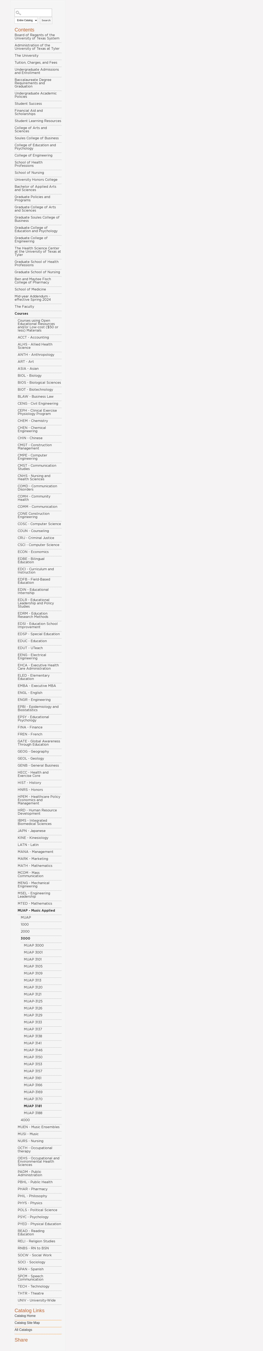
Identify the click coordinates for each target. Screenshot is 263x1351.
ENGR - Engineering (34, 699)
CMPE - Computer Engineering (32, 457)
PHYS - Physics (30, 1203)
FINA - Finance (30, 727)
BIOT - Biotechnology (35, 389)
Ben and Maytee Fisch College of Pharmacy (33, 281)
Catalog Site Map (27, 1323)
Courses (21, 313)
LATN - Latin (28, 845)
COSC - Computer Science (39, 524)
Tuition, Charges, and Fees (36, 62)
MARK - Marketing (33, 858)
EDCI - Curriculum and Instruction (36, 571)
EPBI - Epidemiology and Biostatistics (38, 708)
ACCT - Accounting (33, 337)
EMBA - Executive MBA (37, 686)
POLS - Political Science (37, 1210)
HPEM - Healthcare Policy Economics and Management (39, 800)
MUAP (26, 917)
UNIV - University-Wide (37, 1300)
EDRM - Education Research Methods (33, 615)
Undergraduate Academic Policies (36, 95)
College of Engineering (33, 155)
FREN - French (30, 734)
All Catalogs (23, 1329)
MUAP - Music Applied (36, 910)
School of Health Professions (29, 164)
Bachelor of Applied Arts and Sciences (35, 188)
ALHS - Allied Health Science (35, 346)
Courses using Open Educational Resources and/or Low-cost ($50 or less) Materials (38, 325)
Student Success (28, 103)
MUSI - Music (28, 1134)
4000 (25, 1120)
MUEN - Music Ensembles (39, 1127)
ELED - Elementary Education (34, 677)
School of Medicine (30, 289)
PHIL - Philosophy (32, 1196)
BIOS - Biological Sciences (39, 382)
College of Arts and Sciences (31, 129)
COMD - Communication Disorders (37, 488)
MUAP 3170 (33, 1099)
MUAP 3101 (33, 959)
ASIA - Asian (28, 368)
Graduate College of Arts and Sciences (35, 209)
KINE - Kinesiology (33, 838)
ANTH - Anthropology (36, 354)
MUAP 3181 (33, 1106)
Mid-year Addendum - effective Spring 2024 (33, 298)
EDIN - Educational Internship (33, 591)
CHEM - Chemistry (33, 421)
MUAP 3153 (33, 1064)
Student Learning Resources (38, 121)
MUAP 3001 (33, 952)
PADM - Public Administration (30, 1173)
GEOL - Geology (31, 758)
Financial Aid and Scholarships (29, 112)
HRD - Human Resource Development (37, 812)
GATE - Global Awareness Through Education (39, 743)
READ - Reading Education (31, 1232)
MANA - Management (35, 851)
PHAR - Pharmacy (32, 1189)
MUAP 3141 (33, 1043)
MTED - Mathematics (35, 903)
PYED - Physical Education (39, 1224)
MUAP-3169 (33, 1092)
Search (46, 20)
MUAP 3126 (33, 1008)
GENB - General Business (38, 765)
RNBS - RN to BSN (33, 1248)
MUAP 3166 (33, 1085)
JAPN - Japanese (32, 831)
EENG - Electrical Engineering (32, 656)
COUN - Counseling (33, 531)
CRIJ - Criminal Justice (36, 538)
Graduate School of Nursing (37, 272)
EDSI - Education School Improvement (38, 625)
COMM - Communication (37, 506)
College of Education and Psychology (35, 147)
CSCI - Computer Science (38, 545)
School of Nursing (29, 172)
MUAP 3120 (33, 987)
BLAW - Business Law (36, 396)
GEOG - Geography (33, 751)
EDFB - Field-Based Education (34, 581)
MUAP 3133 (33, 1022)
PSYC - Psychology (33, 1217)
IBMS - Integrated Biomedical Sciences (35, 822)
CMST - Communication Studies (37, 467)
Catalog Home (25, 1316)
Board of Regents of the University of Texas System (37, 36)
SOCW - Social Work (35, 1255)
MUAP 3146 (33, 1050)
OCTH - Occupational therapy (35, 1149)
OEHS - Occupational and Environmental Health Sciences (38, 1162)
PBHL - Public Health (35, 1182)
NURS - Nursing (30, 1141)
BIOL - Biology (30, 375)
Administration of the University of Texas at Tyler (37, 47)
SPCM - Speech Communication (30, 1278)
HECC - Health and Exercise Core (33, 774)
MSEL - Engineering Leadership (34, 895)
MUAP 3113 (32, 980)
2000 (25, 931)
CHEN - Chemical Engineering (32, 429)
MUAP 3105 (33, 966)
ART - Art (26, 361)
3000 (25, 938)
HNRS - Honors (30, 789)
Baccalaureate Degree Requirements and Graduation (33, 83)
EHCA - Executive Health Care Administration (38, 667)
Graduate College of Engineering (31, 239)
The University (26, 55)
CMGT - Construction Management (35, 446)
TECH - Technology (33, 1286)
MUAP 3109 (33, 973)
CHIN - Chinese (30, 438)
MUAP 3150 (33, 1057)
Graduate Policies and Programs (32, 198)
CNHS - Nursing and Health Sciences (34, 477)
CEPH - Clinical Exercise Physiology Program (37, 412)
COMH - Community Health (34, 498)
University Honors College (36, 179)
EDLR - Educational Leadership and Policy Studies (36, 603)
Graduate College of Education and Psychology (36, 229)
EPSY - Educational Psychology (33, 718)
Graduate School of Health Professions (37, 263)
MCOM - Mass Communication (30, 874)
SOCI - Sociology (31, 1262)
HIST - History (29, 782)
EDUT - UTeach (30, 648)
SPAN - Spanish (31, 1269)
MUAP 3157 (33, 1071)
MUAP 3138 (33, 1036)
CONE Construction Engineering (34, 515)
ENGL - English (30, 693)
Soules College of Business (37, 138)
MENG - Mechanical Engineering (34, 884)
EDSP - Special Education (39, 634)
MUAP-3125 (33, 1001)
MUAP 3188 (33, 1113)
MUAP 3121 (33, 994)
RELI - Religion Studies (36, 1241)
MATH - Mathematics (35, 865)
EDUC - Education (32, 641)
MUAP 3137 (33, 1029)
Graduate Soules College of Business (37, 219)
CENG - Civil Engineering (38, 403)
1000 (25, 924)
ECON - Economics (33, 552)
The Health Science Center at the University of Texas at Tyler (38, 252)
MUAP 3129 (33, 1015)
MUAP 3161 (33, 1078)
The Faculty (24, 306)
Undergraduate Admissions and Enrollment (37, 71)
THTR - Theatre (31, 1293)
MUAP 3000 (34, 945)
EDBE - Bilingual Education (31, 560)
